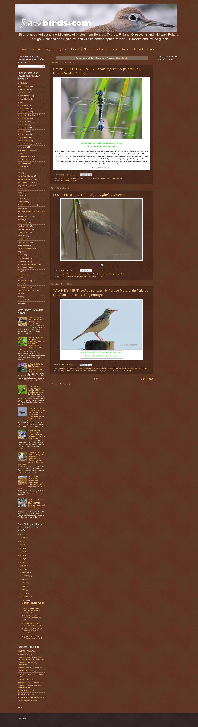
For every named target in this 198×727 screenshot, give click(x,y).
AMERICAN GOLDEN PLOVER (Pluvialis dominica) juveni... (33, 604)
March (24, 579)
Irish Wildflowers (23, 242)
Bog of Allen (22, 147)
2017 (22, 552)
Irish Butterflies (23, 223)
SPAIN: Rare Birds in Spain (27, 701)
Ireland (100, 49)
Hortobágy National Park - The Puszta (31, 211)
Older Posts (147, 379)
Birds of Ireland (23, 141)
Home (24, 49)
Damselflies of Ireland (25, 176)
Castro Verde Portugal (99, 178)
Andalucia (21, 83)
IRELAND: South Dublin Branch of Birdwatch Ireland (30, 687)
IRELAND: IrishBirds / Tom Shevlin (30, 682)
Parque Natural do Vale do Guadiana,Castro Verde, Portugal (82, 276)
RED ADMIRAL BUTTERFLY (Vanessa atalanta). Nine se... (33, 624)
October (25, 600)
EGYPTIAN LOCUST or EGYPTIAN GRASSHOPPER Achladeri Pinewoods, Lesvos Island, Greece (36, 504)
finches (20, 297)
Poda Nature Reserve (25, 268)
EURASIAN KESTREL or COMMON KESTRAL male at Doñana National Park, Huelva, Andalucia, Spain (36, 413)
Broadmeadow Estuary (26, 150)
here (92, 146)
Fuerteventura (23, 202)
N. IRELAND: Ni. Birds (26, 694)
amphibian (74, 274)
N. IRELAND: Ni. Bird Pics (27, 691)
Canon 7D (62, 368)
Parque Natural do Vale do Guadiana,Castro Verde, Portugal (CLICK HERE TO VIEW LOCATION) (95, 371)
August (25, 593)
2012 (22, 534)
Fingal (20, 195)
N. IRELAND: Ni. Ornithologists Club (31, 697)
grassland (97, 368)
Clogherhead (22, 166)
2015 (22, 545)
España (20, 192)
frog (117, 274)
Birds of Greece (23, 137)
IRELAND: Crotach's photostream (30, 668)
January (25, 572)
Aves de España (23, 86)
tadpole (122, 274)
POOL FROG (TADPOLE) (89, 195)
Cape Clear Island (24, 163)
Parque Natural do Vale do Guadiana (115, 368)
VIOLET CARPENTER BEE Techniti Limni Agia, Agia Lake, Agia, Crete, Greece (36, 368)
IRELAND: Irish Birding (26, 679)
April (24, 583)
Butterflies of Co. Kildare (26, 157)
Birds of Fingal (23, 134)
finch (19, 293)
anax (60, 178)
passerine (133, 368)
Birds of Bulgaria (23, 112)
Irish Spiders (22, 239)
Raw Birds (65, 175)
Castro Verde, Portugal (68, 181)
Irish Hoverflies (23, 232)
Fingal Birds (22, 198)
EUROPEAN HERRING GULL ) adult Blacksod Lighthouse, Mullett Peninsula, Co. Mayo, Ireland (31, 458)
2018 (22, 555)
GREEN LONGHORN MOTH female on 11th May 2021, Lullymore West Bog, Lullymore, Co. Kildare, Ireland (31, 344)
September (26, 597)
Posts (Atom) (65, 384)
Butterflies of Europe (25, 160)
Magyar (20, 252)
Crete (19, 169)
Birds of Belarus (23, 109)
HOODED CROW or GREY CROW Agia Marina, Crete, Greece (36, 320)
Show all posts (122, 58)
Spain (151, 49)
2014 (22, 541)
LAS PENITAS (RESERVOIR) (31, 483)
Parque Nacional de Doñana (28, 265)
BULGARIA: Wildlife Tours (27, 651)
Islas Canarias (23, 245)
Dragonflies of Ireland (25, 186)
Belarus (36, 49)
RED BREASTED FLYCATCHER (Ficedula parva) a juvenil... (33, 637)
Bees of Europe (23, 92)
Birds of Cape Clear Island (27, 115)
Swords (20, 284)
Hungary (21, 220)
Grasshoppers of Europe (26, 205)
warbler (20, 303)
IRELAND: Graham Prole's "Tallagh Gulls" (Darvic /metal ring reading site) (31, 658)
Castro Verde (71, 368)
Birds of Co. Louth (24, 121)
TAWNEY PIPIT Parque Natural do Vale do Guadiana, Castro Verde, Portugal (100, 292)
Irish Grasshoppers (24, 229)
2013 (22, 538)
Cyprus (62, 49)
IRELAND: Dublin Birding (27, 671)
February (25, 576)
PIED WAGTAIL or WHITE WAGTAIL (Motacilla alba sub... (32, 618)
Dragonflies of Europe (25, 182)
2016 (22, 548)
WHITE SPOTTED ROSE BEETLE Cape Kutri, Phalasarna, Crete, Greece (36, 434)
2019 (22, 559)
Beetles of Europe (24, 96)
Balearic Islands (23, 89)
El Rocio (21, 189)
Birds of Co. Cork (24, 118)
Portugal (138, 49)
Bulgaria (49, 49)
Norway (113, 49)
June (24, 590)
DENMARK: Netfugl (25, 654)
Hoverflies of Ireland (25, 216)
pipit (139, 368)
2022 (22, 569)
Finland (75, 49)
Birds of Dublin (23, 105)
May (24, 586)
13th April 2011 (64, 274)
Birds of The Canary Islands (28, 144)
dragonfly (111, 178)
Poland (125, 49)
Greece (87, 49)
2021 (22, 566)
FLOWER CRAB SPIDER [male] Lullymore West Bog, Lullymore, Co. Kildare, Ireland (36, 390)
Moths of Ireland (23, 261)
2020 (22, 562)
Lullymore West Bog (25, 248)
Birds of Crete (23, 125)
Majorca (20, 255)
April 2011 (66, 178)
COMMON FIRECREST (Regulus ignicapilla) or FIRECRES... (31, 610)
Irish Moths (22, 236)
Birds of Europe (23, 131)
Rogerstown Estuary (25, 281)
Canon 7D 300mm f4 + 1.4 (80, 178)
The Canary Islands (25, 287)
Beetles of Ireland (24, 99)
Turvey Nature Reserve (26, 290)
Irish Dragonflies (23, 226)
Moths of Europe (23, 258)
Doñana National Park (25, 179)
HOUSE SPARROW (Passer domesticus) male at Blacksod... (32, 631)
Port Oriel (21, 274)
